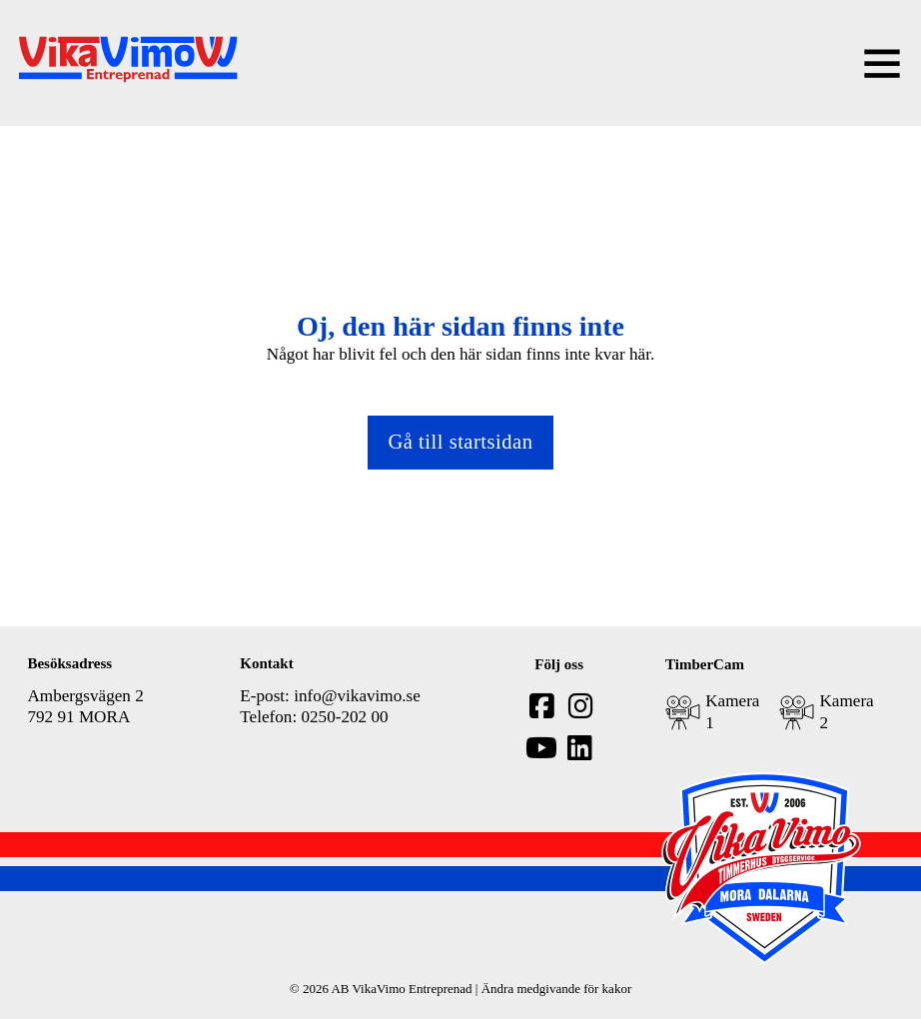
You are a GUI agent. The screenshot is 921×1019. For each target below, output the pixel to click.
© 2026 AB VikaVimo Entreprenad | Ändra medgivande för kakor (460, 988)
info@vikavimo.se (357, 695)
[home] (128, 62)
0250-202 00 (344, 716)
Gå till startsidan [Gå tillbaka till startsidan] (460, 442)
